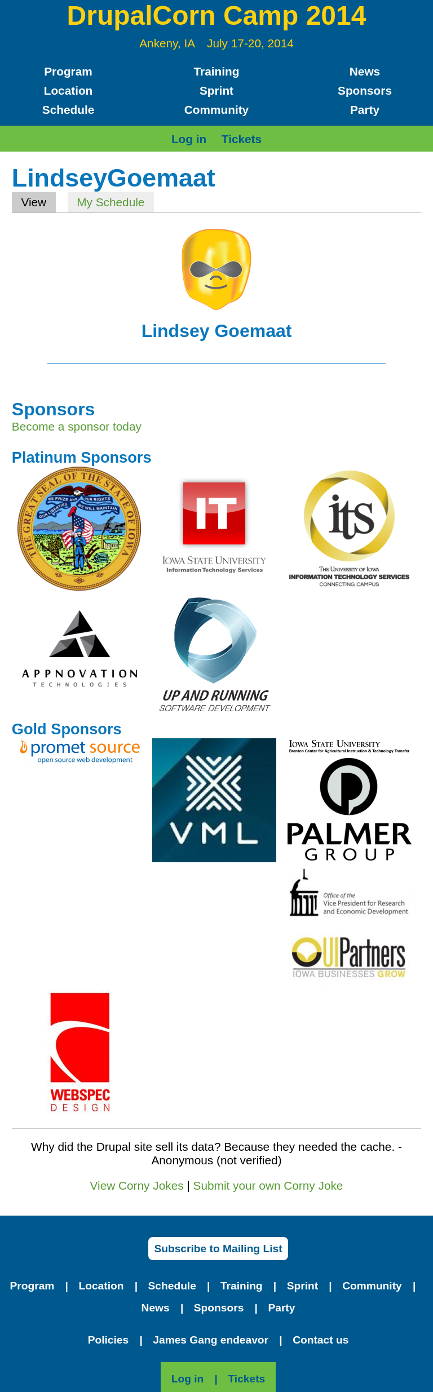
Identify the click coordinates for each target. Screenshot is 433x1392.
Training (217, 71)
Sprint (216, 90)
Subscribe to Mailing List (218, 1248)
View (38, 202)
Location (68, 90)
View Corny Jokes (137, 1185)
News (365, 71)
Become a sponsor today (77, 426)
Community (216, 109)
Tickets (242, 138)
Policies (108, 1340)
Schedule (68, 109)
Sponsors (365, 90)
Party (364, 109)
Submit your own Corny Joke (268, 1185)
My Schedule (110, 202)
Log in (188, 138)
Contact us (320, 1340)
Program (68, 71)
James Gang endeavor (210, 1340)
